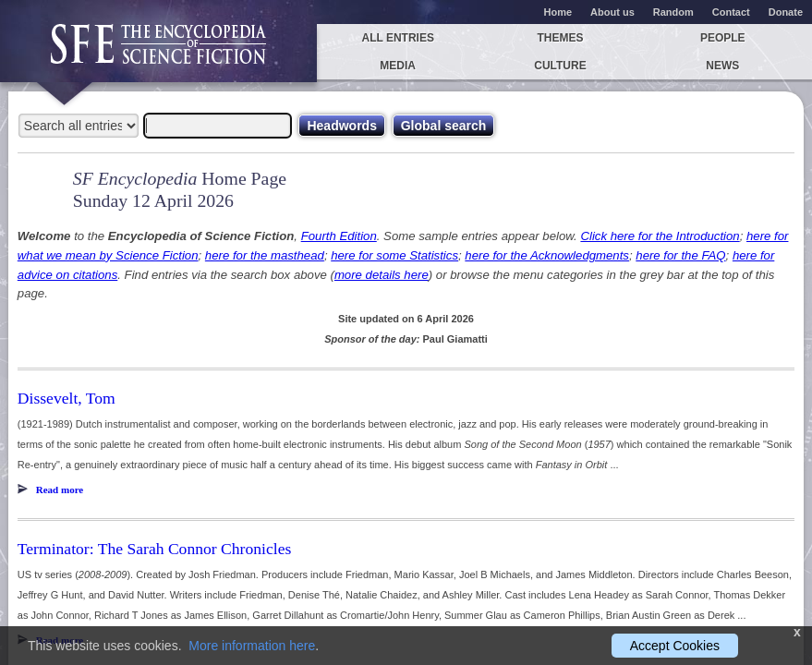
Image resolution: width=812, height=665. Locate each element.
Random (673, 12)
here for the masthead (264, 255)
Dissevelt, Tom (66, 398)
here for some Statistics (394, 255)
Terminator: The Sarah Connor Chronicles (155, 548)
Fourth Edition (339, 236)
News (722, 65)
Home (558, 12)
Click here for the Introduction (659, 236)
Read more (59, 489)
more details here (381, 275)
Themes (560, 37)
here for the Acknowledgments (547, 255)
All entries (397, 37)
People (722, 37)
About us (612, 12)
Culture (560, 65)
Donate (786, 12)
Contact (731, 12)
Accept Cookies (675, 645)
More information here (251, 645)
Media (398, 65)
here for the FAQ (680, 255)
